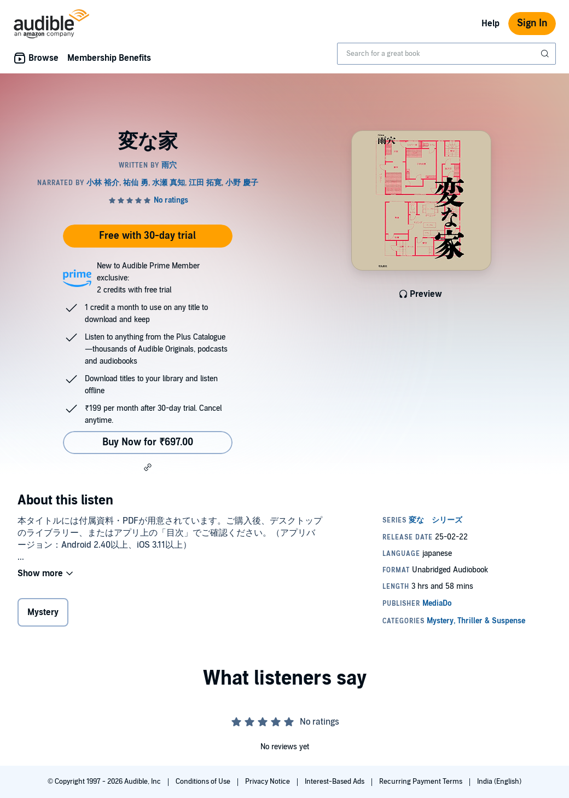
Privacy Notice (268, 781)
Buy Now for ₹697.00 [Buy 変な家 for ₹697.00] (147, 442)
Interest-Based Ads (335, 781)
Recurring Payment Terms (421, 781)
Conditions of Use (204, 781)
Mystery (43, 612)
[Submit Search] (546, 54)
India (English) (499, 781)
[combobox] (446, 54)
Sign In (532, 23)
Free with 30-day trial (147, 236)
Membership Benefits (109, 58)
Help (490, 23)
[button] (147, 467)
